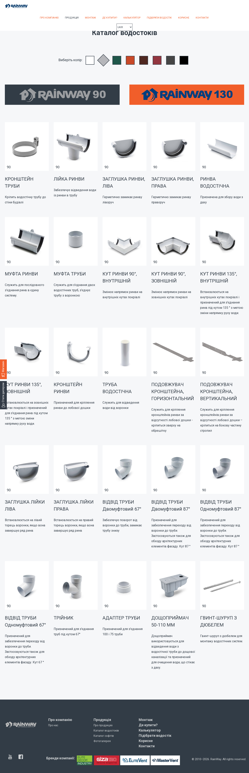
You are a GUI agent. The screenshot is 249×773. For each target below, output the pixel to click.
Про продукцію (103, 725)
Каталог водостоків (106, 730)
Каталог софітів (104, 735)
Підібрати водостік (159, 17)
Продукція (72, 17)
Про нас (53, 725)
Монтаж (90, 17)
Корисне (183, 17)
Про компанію (49, 17)
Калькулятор (132, 17)
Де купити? (109, 17)
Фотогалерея (102, 741)
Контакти (202, 17)
